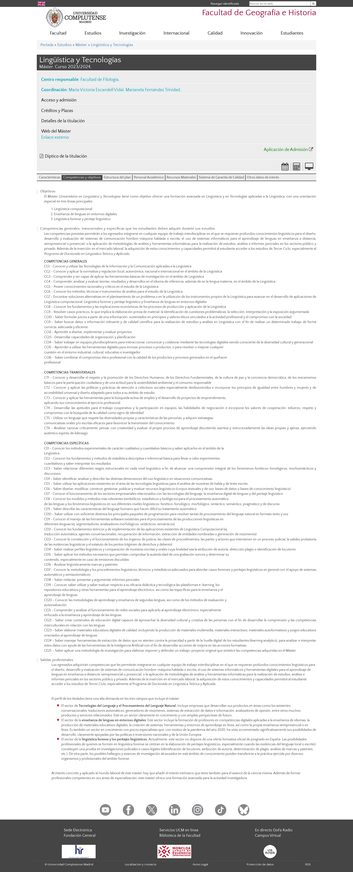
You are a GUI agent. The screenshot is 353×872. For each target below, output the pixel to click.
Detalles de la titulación (63, 121)
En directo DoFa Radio (273, 830)
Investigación (132, 33)
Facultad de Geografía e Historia (259, 12)
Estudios (93, 33)
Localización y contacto (140, 864)
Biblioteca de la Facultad (179, 835)
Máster (81, 45)
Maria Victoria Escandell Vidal (96, 89)
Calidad (215, 33)
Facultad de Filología (99, 79)
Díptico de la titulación (66, 156)
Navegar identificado (225, 3)
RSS (308, 864)
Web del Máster (56, 131)
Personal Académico (149, 177)
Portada (46, 45)
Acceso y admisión (58, 100)
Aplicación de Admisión (286, 149)
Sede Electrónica (78, 830)
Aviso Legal (200, 864)
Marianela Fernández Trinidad (153, 89)
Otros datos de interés (263, 177)
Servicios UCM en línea (178, 830)
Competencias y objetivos (82, 177)
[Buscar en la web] (313, 3)
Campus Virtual (268, 835)
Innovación (251, 33)
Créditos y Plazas (57, 110)
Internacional (176, 33)
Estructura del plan (117, 177)
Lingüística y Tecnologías (112, 45)
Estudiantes (292, 33)
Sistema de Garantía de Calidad (221, 177)
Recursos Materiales (181, 177)
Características (49, 177)
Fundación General (80, 835)
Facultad (58, 33)
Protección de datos (260, 864)
